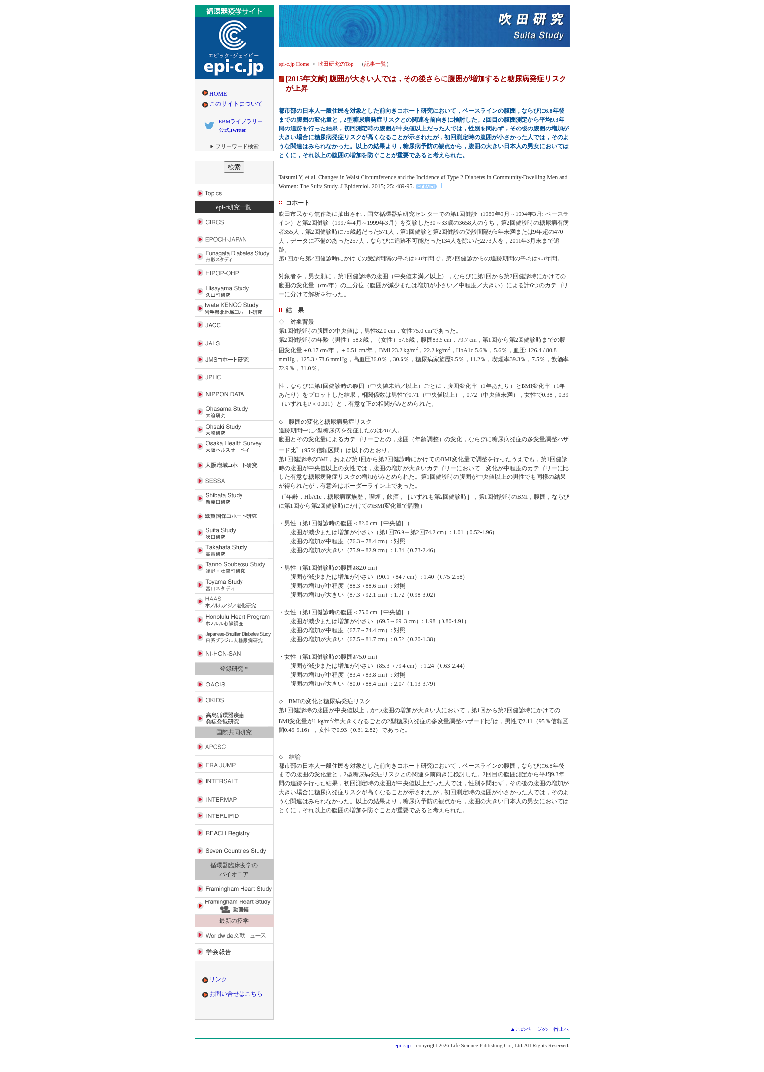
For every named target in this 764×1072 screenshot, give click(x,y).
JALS (234, 342)
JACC (234, 325)
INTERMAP (234, 799)
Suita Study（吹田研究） (234, 533)
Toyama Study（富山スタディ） (234, 585)
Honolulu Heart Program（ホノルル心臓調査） (234, 619)
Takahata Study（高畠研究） (234, 550)
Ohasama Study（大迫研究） (234, 412)
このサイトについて (236, 103)
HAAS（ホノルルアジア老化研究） (234, 602)
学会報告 (234, 952)
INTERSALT (234, 781)
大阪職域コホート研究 (234, 463)
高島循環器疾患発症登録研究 (234, 718)
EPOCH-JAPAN (234, 239)
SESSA (234, 481)
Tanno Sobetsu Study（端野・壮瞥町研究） (234, 567)
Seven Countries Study (234, 850)
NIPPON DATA (234, 394)
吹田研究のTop (336, 64)
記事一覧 (375, 64)
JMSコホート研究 (234, 360)
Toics (234, 192)
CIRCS (234, 221)
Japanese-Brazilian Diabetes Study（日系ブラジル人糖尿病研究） (234, 636)
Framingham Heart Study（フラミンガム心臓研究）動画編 (234, 906)
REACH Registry (234, 833)
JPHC (234, 377)
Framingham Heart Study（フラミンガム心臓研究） (234, 889)
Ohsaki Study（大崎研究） (234, 429)
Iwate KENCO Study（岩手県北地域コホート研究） (234, 308)
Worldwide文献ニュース (234, 935)
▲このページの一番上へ (540, 1029)
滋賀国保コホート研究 (234, 515)
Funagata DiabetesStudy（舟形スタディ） (234, 256)
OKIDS (234, 700)
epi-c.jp (402, 1045)
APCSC (234, 747)
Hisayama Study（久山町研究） (234, 291)
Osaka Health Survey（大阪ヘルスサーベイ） (234, 446)
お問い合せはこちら (236, 993)
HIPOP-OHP (234, 273)
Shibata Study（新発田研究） (234, 498)
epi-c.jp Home (294, 64)
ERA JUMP (234, 764)
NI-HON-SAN (234, 654)
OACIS (234, 683)
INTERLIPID (234, 816)
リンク (218, 979)
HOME (218, 93)
